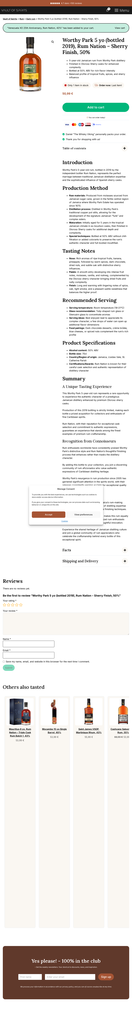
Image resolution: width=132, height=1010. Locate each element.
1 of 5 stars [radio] (4, 605)
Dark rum (30, 19)
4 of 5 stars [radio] (16, 605)
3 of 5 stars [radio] (12, 605)
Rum (22, 19)
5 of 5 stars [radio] (21, 605)
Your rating (9, 600)
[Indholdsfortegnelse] (95, 148)
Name (7, 639)
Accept (48, 514)
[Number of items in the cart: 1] (107, 10)
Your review (10, 610)
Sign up (106, 977)
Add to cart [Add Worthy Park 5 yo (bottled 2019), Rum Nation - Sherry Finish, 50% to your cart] (95, 107)
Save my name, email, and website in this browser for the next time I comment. (48, 661)
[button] (52, 41)
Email (6, 650)
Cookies (64, 521)
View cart (120, 28)
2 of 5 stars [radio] (8, 605)
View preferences (83, 514)
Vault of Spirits (10, 19)
